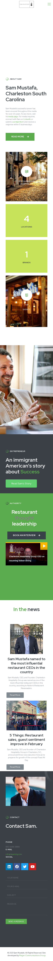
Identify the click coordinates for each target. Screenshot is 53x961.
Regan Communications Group (32, 955)
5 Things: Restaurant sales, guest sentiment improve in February (26, 739)
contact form (18, 122)
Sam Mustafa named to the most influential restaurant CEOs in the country (26, 665)
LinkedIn (27, 119)
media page (13, 116)
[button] (20, 137)
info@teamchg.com (14, 854)
